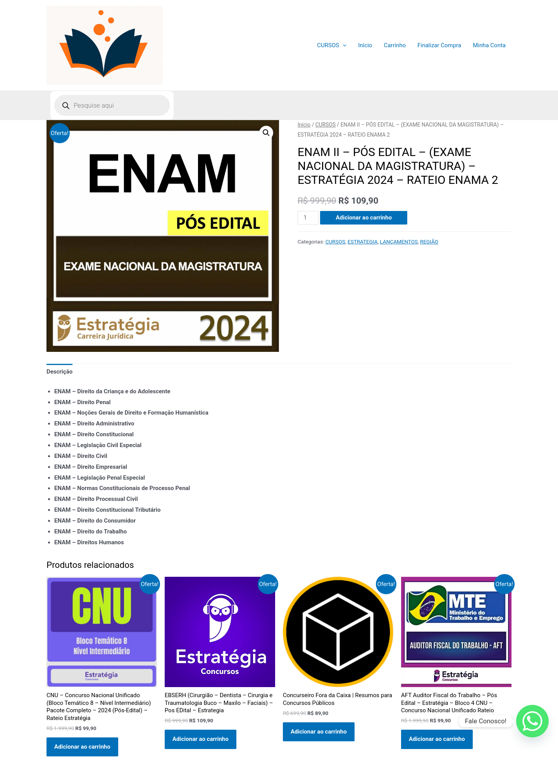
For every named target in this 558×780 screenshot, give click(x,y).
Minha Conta (489, 45)
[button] (266, 133)
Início (365, 45)
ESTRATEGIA (363, 241)
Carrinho (395, 45)
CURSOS (331, 45)
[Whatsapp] (532, 721)
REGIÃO (429, 241)
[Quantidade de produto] (308, 218)
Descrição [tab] (59, 371)
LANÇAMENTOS (399, 241)
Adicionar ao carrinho (364, 217)
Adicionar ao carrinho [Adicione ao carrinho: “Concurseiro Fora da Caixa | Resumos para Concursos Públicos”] (319, 731)
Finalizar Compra (439, 45)
